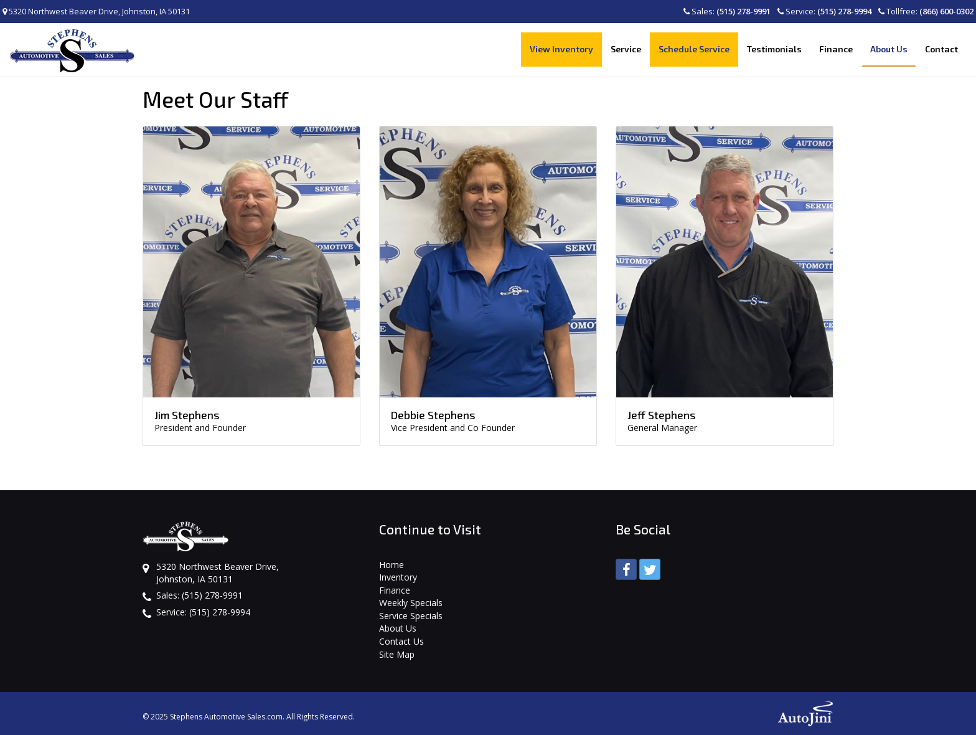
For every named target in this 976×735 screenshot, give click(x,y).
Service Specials (411, 616)
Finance (394, 590)
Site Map (397, 654)
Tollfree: (926, 11)
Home (391, 565)
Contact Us (401, 641)
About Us (397, 628)
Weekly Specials (411, 603)
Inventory (398, 577)
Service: (824, 11)
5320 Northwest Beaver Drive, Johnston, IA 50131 (96, 11)
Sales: (727, 11)
